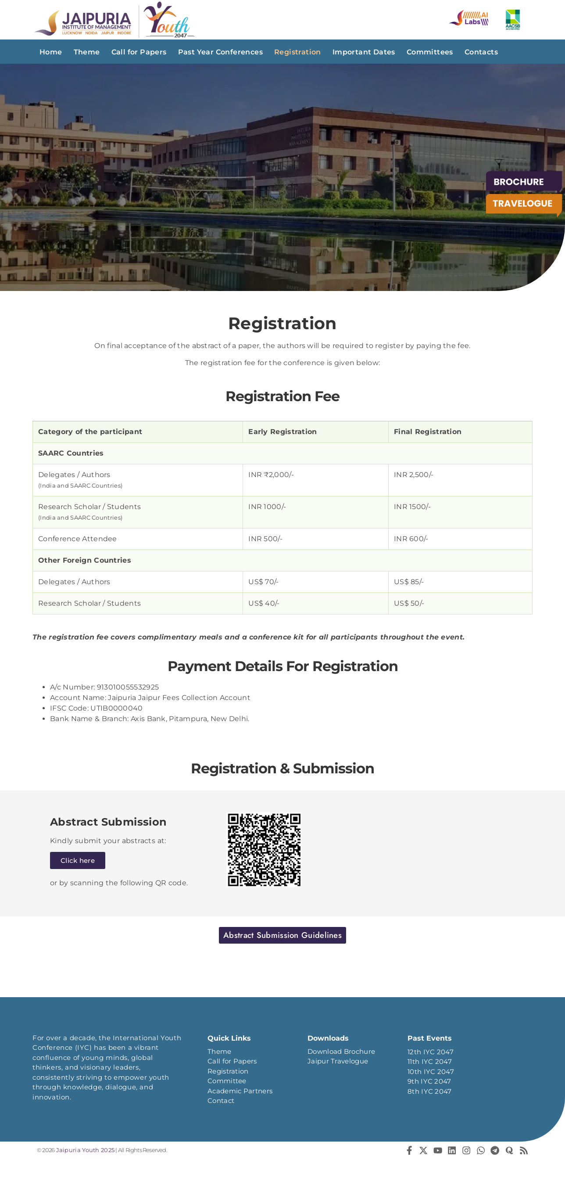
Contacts (481, 52)
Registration (297, 52)
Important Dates (364, 52)
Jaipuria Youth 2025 (84, 1150)
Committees (430, 52)
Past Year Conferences (220, 52)
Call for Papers (139, 52)
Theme (87, 52)
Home (50, 52)
